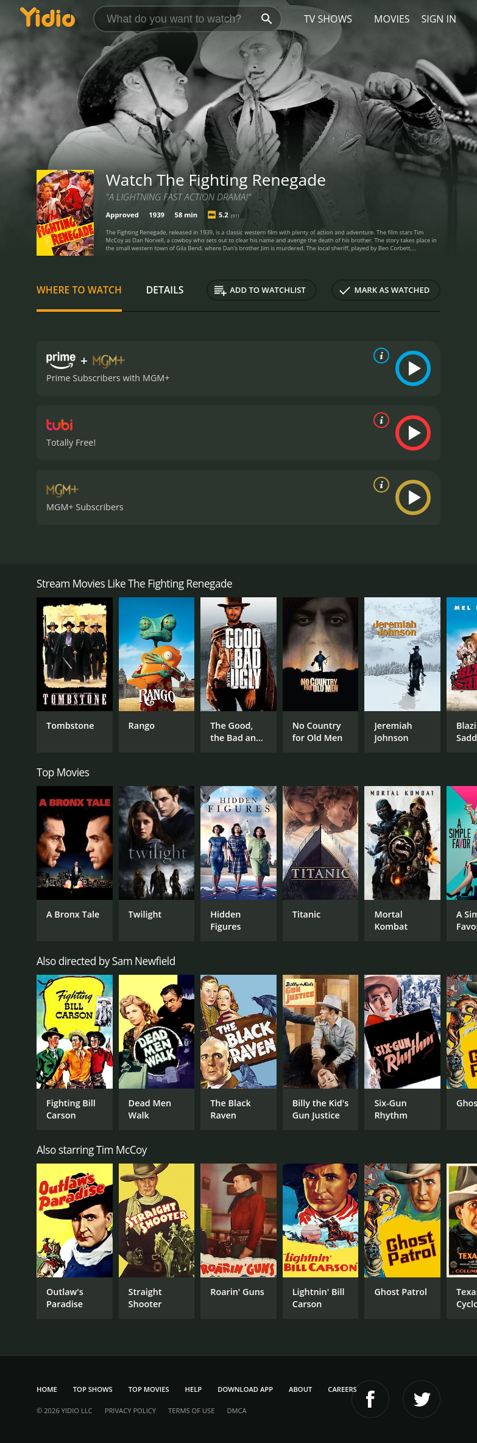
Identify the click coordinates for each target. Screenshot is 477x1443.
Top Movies (149, 1389)
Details (165, 290)
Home (47, 1389)
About (300, 1389)
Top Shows (93, 1389)
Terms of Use (191, 1410)
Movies (392, 19)
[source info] (379, 355)
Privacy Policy (130, 1410)
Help (193, 1389)
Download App (245, 1389)
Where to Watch (79, 290)
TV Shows (328, 19)
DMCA (236, 1410)
